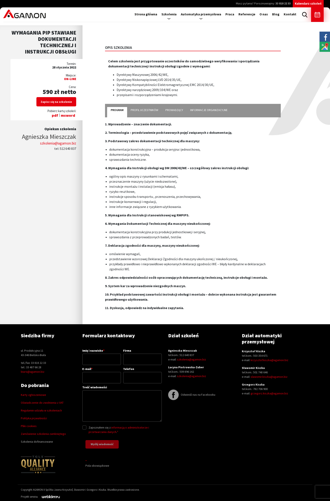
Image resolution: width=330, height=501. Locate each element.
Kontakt (290, 14)
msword (68, 115)
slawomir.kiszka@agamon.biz (269, 377)
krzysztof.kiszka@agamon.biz (269, 360)
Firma (142, 355)
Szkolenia (169, 14)
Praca (229, 14)
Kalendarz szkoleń (308, 3)
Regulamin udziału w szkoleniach (41, 410)
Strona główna (145, 14)
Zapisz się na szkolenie (56, 102)
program (117, 110)
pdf (55, 115)
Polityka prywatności (34, 418)
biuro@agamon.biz (32, 372)
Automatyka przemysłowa (201, 14)
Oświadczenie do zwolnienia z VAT (42, 403)
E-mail (101, 373)
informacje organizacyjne (209, 110)
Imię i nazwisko (101, 354)
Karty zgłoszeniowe (33, 395)
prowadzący (174, 110)
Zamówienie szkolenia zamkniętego (43, 434)
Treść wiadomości (122, 404)
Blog (275, 14)
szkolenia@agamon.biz (58, 143)
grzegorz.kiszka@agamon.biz (269, 393)
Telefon (142, 373)
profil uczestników (144, 110)
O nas (263, 14)
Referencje (246, 14)
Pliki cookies (29, 426)
